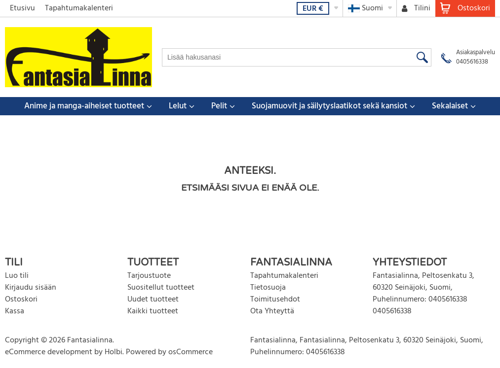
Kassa (14, 311)
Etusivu (22, 8)
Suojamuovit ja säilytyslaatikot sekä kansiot (329, 106)
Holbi (113, 352)
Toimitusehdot (275, 299)
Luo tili (17, 275)
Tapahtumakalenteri (79, 8)
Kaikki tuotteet (152, 311)
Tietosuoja (268, 287)
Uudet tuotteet (153, 299)
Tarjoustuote (149, 275)
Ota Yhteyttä (272, 311)
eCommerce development (48, 352)
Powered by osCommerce (169, 352)
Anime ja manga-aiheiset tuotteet (84, 106)
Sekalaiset (450, 106)
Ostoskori (21, 299)
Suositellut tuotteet (160, 287)
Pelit (219, 106)
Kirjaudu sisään (30, 287)
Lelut (178, 106)
